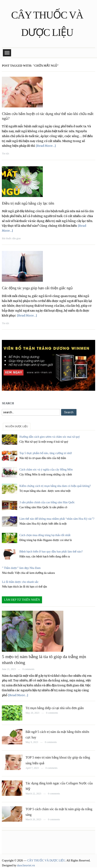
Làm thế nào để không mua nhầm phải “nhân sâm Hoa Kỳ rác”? (56, 518)
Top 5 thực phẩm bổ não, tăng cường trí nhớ (45, 453)
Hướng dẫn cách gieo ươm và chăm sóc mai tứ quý (49, 436)
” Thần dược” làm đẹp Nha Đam (21, 568)
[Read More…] (46, 146)
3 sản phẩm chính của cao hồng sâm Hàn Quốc (47, 502)
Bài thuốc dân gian (11, 238)
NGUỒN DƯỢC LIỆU (16, 426)
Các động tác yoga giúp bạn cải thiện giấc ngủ (37, 288)
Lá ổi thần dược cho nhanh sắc (20, 581)
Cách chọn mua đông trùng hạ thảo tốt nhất (44, 535)
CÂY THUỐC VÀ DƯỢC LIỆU (46, 860)
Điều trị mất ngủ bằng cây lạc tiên (28, 203)
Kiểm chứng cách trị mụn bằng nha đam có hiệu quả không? (55, 486)
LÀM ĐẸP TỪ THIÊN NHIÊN (22, 599)
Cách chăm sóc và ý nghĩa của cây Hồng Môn (46, 469)
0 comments (28, 669)
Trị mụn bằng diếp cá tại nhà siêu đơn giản (54, 708)
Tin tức (5, 153)
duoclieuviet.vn (26, 865)
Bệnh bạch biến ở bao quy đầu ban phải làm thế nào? (51, 551)
